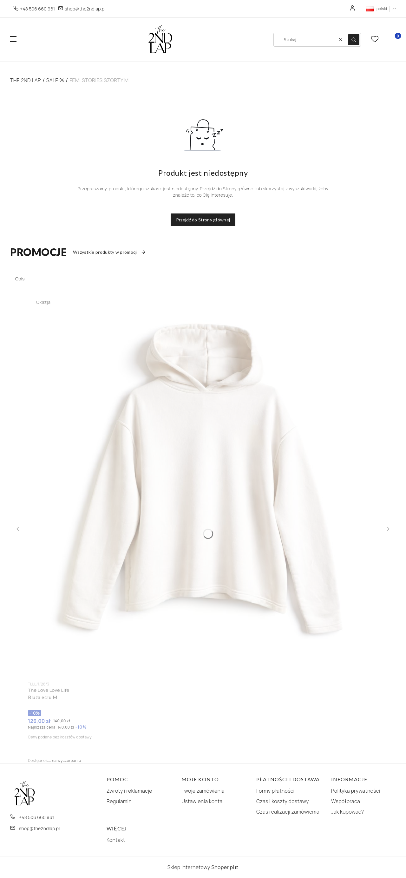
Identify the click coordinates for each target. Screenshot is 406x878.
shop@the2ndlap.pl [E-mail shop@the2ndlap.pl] (85, 9)
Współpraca (345, 801)
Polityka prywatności (355, 790)
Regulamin (119, 801)
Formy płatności (275, 790)
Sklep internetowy (200, 867)
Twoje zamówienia (203, 790)
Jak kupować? (347, 811)
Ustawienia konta (202, 801)
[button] (13, 40)
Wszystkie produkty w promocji (109, 252)
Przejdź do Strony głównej (203, 219)
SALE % (55, 80)
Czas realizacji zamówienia (287, 811)
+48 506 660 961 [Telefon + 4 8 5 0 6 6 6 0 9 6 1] (37, 9)
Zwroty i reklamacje (129, 790)
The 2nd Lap (25, 80)
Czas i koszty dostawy (282, 801)
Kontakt (116, 839)
